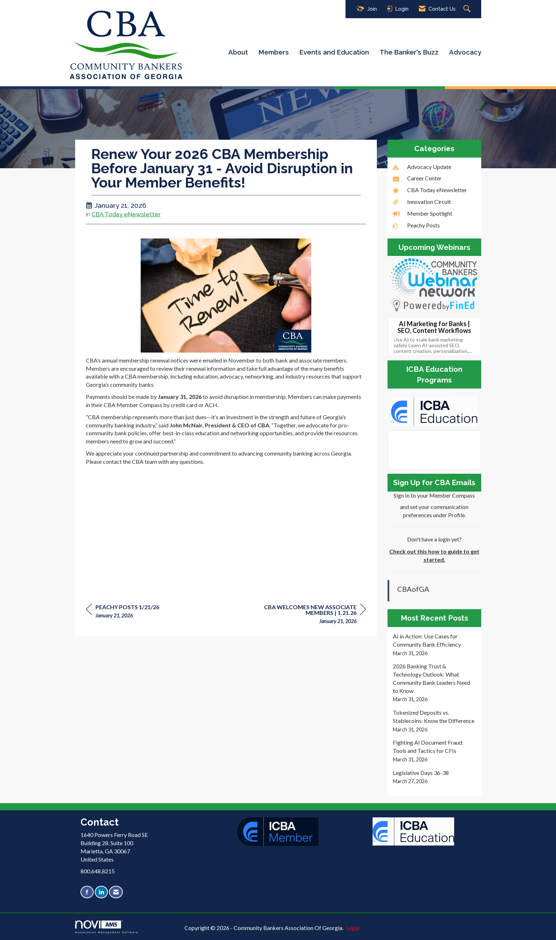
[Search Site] (467, 9)
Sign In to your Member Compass (434, 495)
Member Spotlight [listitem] (422, 213)
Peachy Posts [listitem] (416, 225)
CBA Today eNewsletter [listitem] (430, 189)
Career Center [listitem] (417, 178)
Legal (352, 927)
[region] (312, 615)
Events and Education (334, 52)
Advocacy (465, 52)
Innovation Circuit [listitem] (422, 201)
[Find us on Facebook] (87, 892)
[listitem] (434, 644)
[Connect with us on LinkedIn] (101, 892)
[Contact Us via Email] (116, 892)
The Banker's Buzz (409, 52)
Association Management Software (107, 927)
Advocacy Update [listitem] (422, 166)
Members (274, 52)
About (238, 52)
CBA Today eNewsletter (126, 214)
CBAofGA (413, 589)
